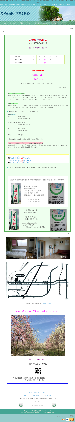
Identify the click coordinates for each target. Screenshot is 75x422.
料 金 (28, 23)
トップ (4, 23)
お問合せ (5, 26)
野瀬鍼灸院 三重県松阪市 (16, 13)
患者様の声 (13, 23)
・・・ (9, 386)
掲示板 (21, 23)
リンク (64, 23)
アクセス (56, 23)
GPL (70, 416)
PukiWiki (61, 416)
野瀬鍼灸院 (37, 411)
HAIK (71, 415)
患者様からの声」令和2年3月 (20, 159)
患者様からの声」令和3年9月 (20, 157)
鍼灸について (46, 23)
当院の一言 (36, 23)
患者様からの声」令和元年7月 (20, 162)
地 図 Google (47, 303)
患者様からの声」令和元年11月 (20, 160)
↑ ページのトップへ (34, 392)
